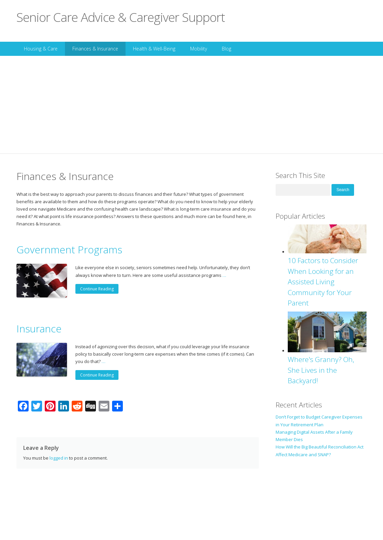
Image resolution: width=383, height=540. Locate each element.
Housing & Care (41, 48)
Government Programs (69, 249)
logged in (58, 458)
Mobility (198, 48)
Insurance (39, 328)
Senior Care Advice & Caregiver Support (120, 17)
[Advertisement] (191, 106)
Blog (226, 48)
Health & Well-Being (154, 48)
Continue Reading (97, 289)
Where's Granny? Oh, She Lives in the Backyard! (321, 370)
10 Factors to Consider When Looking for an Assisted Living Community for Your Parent (323, 282)
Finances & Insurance (95, 48)
